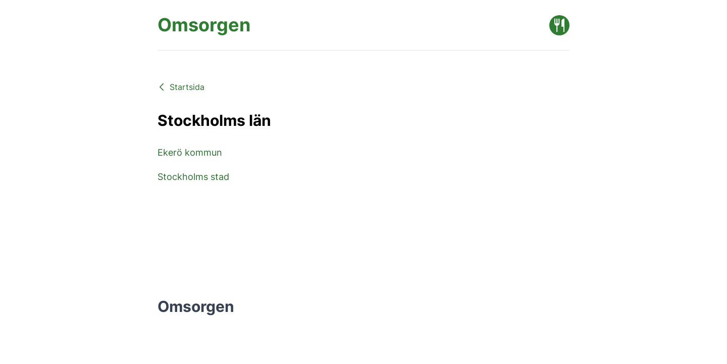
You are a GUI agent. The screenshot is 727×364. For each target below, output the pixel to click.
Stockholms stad (193, 176)
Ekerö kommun (190, 152)
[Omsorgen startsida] (204, 25)
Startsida (181, 87)
